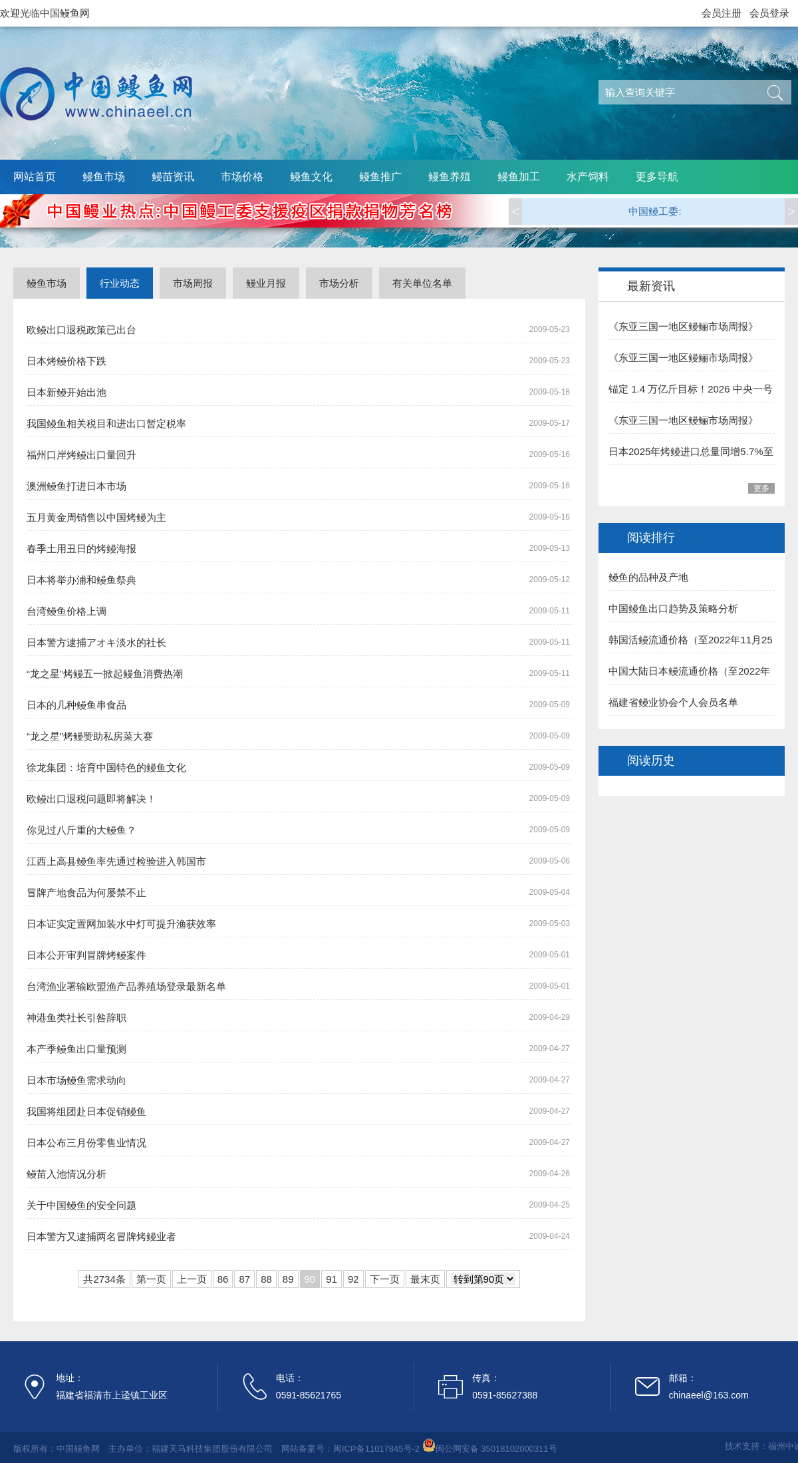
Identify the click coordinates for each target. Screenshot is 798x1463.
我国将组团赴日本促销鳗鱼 (86, 1111)
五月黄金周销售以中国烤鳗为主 (96, 517)
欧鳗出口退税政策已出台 (81, 329)
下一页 (385, 1279)
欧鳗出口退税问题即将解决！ (91, 798)
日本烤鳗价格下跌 (66, 361)
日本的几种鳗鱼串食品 (76, 705)
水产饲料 (588, 176)
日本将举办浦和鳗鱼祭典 (81, 579)
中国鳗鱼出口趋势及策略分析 (673, 608)
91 (331, 1279)
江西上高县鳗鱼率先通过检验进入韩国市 (116, 861)
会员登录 (769, 13)
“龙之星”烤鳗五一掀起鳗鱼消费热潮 (105, 673)
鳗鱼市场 (103, 176)
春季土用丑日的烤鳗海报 (81, 548)
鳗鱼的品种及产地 (648, 577)
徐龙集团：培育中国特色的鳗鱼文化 (106, 767)
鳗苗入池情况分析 (66, 1174)
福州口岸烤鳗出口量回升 (81, 454)
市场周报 (193, 283)
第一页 (151, 1279)
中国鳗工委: (654, 211)
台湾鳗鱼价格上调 (66, 611)
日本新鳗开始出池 (66, 392)
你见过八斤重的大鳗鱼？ (81, 830)
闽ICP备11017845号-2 (376, 1449)
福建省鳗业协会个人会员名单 (673, 702)
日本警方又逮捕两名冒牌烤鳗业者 (101, 1236)
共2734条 (104, 1279)
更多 (761, 488)
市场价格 (242, 176)
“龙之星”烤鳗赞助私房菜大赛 (90, 736)
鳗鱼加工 (518, 176)
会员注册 (721, 13)
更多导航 (657, 176)
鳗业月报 (266, 283)
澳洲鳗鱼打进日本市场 (76, 486)
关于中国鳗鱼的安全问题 (81, 1205)
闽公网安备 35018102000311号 (496, 1449)
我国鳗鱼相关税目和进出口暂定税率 (106, 423)
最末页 (425, 1279)
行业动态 (120, 283)
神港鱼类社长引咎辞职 (76, 1017)
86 (223, 1279)
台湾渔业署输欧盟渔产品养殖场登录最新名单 (126, 986)
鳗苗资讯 (173, 176)
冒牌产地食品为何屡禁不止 (86, 892)
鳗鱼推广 (380, 176)
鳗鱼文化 (311, 176)
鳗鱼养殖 (449, 176)
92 (353, 1279)
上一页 (192, 1279)
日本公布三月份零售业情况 (86, 1142)
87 (244, 1279)
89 (288, 1279)
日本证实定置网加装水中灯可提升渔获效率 (121, 923)
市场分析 (339, 283)
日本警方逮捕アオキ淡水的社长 (96, 642)
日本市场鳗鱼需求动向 (76, 1080)
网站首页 (34, 176)
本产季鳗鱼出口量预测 (76, 1049)
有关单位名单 (422, 283)
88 (266, 1279)
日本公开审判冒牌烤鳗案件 (86, 955)
